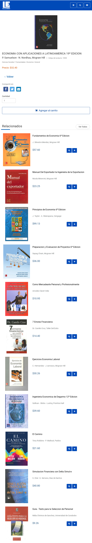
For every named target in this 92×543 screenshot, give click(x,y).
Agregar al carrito (46, 110)
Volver (9, 76)
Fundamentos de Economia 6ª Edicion (50, 135)
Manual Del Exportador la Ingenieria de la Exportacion (58, 172)
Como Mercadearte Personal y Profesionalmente (55, 284)
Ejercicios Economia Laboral (46, 359)
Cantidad (6, 96)
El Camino (37, 434)
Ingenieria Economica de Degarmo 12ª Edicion (54, 396)
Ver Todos (83, 127)
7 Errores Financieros (42, 322)
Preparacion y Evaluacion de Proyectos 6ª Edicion (56, 247)
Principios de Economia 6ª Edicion (49, 209)
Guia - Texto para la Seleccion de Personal (52, 509)
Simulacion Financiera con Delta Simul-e (52, 471)
